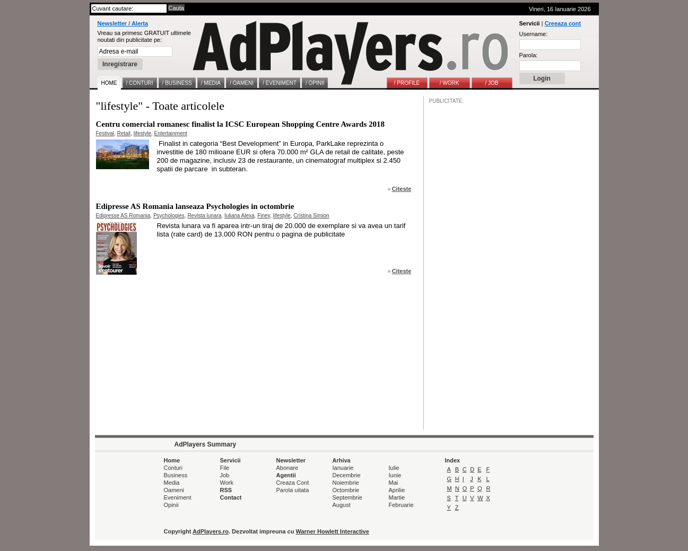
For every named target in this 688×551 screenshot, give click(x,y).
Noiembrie (346, 482)
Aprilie (397, 490)
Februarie (401, 505)
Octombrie (346, 490)
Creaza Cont (292, 482)
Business (176, 475)
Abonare (287, 468)
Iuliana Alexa (239, 215)
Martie (397, 497)
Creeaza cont (563, 23)
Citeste (402, 189)
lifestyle (142, 133)
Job (225, 475)
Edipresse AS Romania (123, 215)
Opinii (171, 505)
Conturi (173, 468)
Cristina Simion (311, 215)
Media (172, 482)
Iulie (394, 468)
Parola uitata (292, 490)
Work (226, 482)
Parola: (528, 55)
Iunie (395, 475)
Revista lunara (204, 215)
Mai (393, 482)
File (225, 468)
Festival (105, 133)
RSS (226, 490)
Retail (124, 133)
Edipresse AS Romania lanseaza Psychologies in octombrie (195, 206)
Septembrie (347, 497)
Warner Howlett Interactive (332, 531)
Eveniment (177, 497)
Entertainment (170, 133)
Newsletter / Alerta (123, 23)
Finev (263, 215)
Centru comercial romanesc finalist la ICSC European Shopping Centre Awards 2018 (240, 124)
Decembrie (347, 475)
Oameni (174, 490)
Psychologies (169, 215)
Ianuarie (343, 468)
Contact (231, 497)
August (342, 505)
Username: (533, 34)
